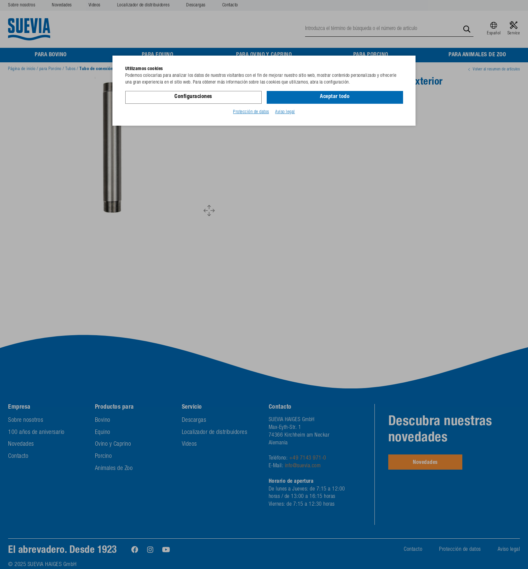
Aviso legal (285, 112)
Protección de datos (251, 112)
